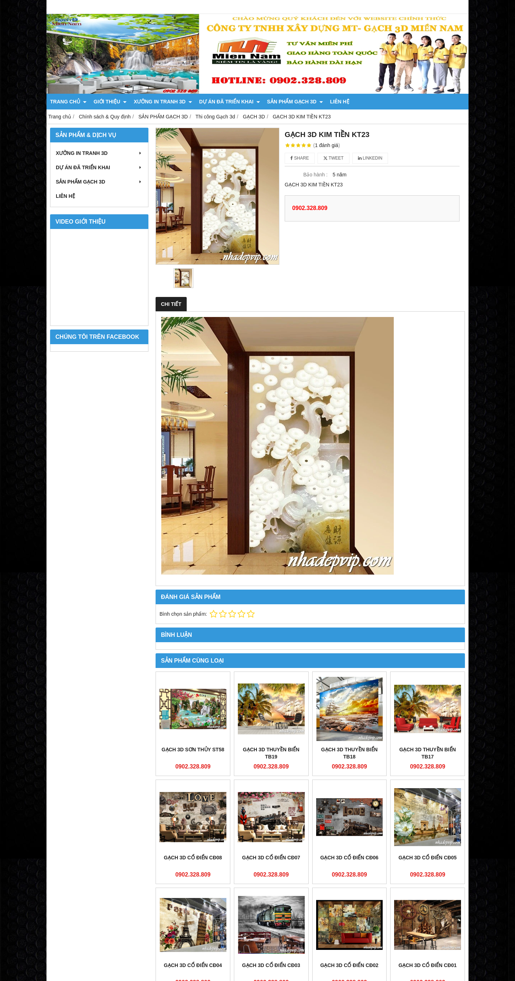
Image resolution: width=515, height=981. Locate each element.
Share (299, 158)
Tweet (333, 158)
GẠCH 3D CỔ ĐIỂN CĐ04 (193, 965)
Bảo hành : (315, 174)
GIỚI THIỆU (110, 101)
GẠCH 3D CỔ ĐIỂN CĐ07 (271, 857)
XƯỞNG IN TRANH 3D (163, 101)
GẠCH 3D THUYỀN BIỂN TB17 (427, 753)
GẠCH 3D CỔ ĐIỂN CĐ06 (349, 857)
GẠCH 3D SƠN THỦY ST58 (193, 749)
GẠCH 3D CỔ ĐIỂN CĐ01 (427, 965)
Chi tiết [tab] (171, 304)
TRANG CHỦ (68, 101)
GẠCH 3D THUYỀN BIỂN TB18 (349, 753)
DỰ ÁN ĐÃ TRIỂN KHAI (229, 101)
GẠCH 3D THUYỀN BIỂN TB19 (271, 753)
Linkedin (370, 158)
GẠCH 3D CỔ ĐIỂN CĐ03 (271, 965)
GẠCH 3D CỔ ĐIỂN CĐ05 (427, 857)
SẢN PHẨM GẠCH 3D (295, 101)
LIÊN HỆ (339, 101)
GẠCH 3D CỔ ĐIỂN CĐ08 (193, 857)
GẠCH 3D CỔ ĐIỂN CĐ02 (349, 965)
